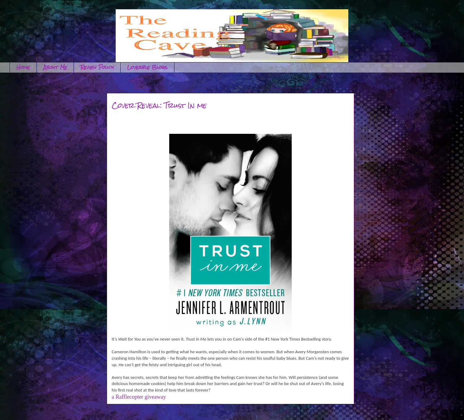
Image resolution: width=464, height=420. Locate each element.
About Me (55, 67)
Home (23, 67)
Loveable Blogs (147, 67)
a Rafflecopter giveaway (139, 397)
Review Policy (97, 67)
